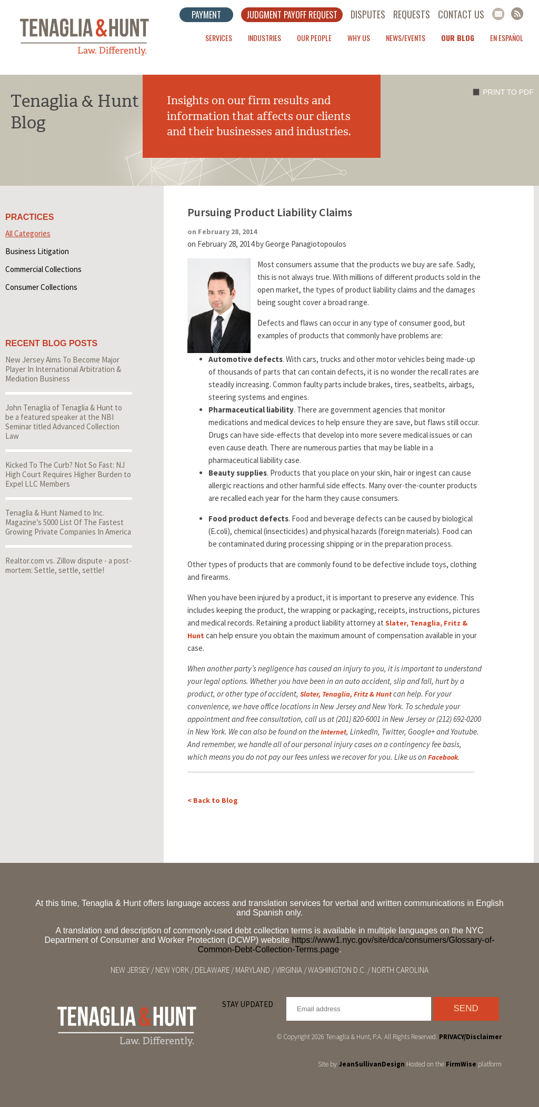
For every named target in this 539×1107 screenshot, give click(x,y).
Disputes (368, 14)
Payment (206, 14)
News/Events (405, 37)
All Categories (28, 233)
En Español (506, 37)
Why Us (358, 37)
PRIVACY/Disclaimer (470, 1036)
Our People (314, 37)
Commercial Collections (43, 269)
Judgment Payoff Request (291, 14)
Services (218, 37)
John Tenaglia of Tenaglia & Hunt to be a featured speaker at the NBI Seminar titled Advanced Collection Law (63, 421)
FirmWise (461, 1064)
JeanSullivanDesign (371, 1064)
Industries (264, 37)
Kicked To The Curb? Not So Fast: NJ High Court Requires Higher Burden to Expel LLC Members (68, 474)
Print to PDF (508, 92)
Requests (411, 14)
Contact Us (461, 14)
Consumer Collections (41, 287)
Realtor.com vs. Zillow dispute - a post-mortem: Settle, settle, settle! (68, 565)
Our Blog (457, 37)
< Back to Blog (212, 800)
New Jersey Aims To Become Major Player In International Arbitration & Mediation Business (63, 369)
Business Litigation (37, 251)
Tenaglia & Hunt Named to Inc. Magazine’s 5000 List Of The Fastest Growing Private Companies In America (68, 522)
